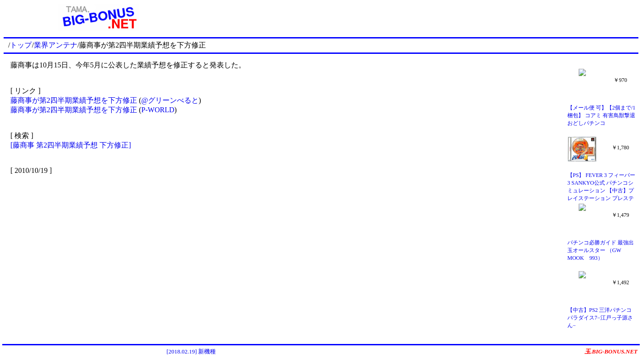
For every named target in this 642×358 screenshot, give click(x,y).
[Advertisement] (416, 17)
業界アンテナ (55, 45)
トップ (21, 45)
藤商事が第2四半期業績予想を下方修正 (74, 100)
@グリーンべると (170, 100)
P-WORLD (157, 110)
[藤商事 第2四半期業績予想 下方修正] (70, 145)
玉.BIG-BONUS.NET (611, 351)
